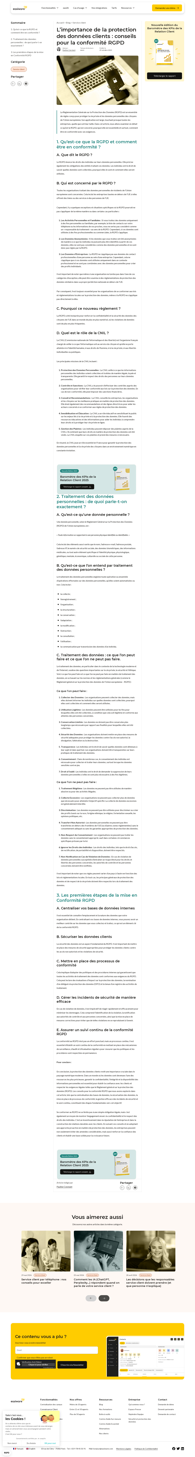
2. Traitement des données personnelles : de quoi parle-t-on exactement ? (26, 42)
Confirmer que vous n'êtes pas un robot (35, 1357)
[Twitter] (178, 1448)
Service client (19, 69)
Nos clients (104, 1433)
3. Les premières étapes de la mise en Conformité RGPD (27, 54)
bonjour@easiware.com (103, 1449)
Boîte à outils (104, 1414)
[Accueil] (20, 7)
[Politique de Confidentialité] (146, 1448)
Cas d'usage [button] (80, 8)
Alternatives (104, 1428)
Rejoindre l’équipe (136, 1414)
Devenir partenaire (166, 1409)
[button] (6, 1453)
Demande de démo (166, 1404)
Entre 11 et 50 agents (79, 1409)
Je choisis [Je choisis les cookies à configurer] (31, 1443)
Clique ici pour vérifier (38, 1364)
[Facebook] (174, 1448)
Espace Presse (135, 1409)
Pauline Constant (69, 50)
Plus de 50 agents (77, 1414)
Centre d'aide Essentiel (109, 1424)
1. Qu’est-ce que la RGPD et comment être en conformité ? (25, 31)
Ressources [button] (128, 8)
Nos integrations (99, 8)
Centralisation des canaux (51, 1404)
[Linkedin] (182, 1448)
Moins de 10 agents (78, 1404)
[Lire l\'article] (46, 1282)
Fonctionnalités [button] (50, 8)
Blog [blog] (68, 22)
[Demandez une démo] (167, 7)
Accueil (60, 22)
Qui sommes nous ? (137, 1404)
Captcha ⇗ (49, 1367)
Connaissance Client (49, 1409)
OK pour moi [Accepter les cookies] (50, 1443)
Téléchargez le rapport (165, 75)
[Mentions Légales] (123, 1448)
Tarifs (114, 8)
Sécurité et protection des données (140, 1420)
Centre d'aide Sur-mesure (110, 1419)
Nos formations (105, 1409)
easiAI (66, 8)
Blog (101, 1404)
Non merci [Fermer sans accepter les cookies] (12, 1443)
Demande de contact (167, 1414)
